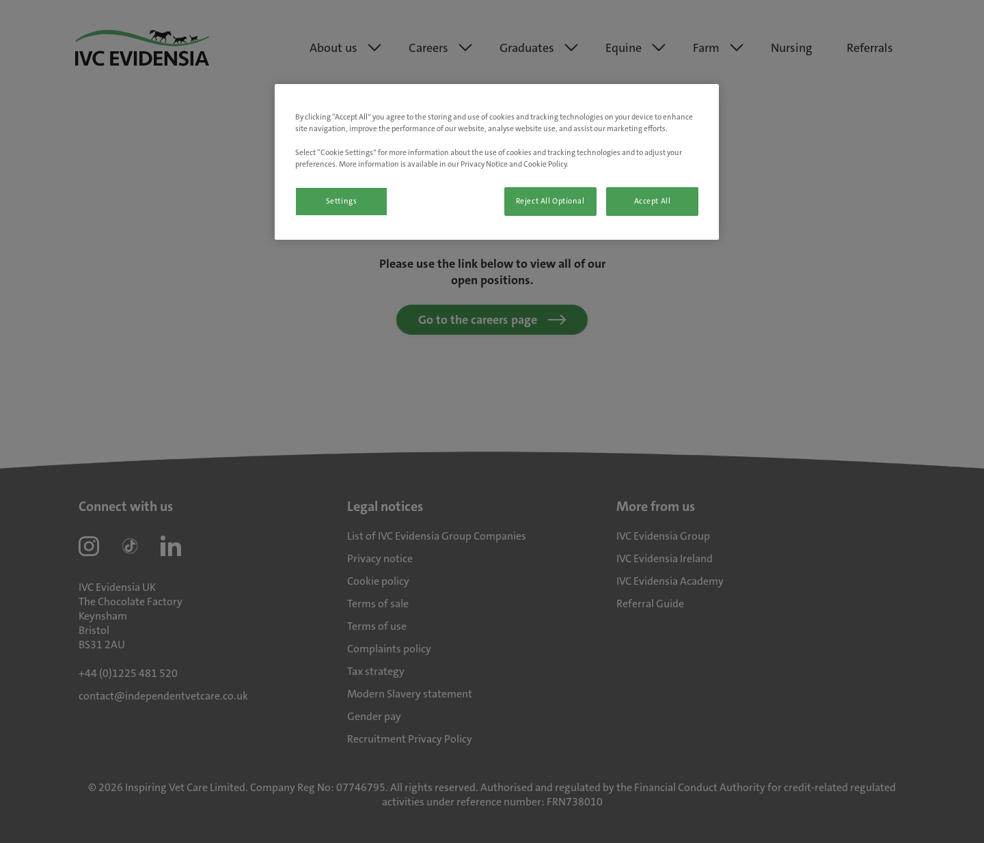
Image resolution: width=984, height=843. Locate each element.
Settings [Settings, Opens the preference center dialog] (341, 201)
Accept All (652, 201)
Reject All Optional (550, 201)
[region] (497, 161)
